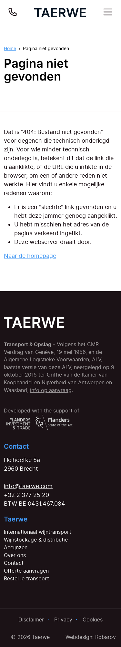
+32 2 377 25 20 (26, 494)
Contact (14, 563)
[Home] (60, 11)
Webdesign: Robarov (91, 637)
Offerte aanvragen (26, 570)
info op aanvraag (51, 390)
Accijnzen (15, 547)
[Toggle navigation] (107, 12)
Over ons (15, 555)
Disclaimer (31, 619)
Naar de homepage (30, 255)
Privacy (63, 619)
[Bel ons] (12, 12)
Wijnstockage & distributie (36, 539)
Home (10, 48)
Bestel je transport (26, 578)
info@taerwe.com (28, 486)
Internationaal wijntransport (37, 532)
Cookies (93, 619)
